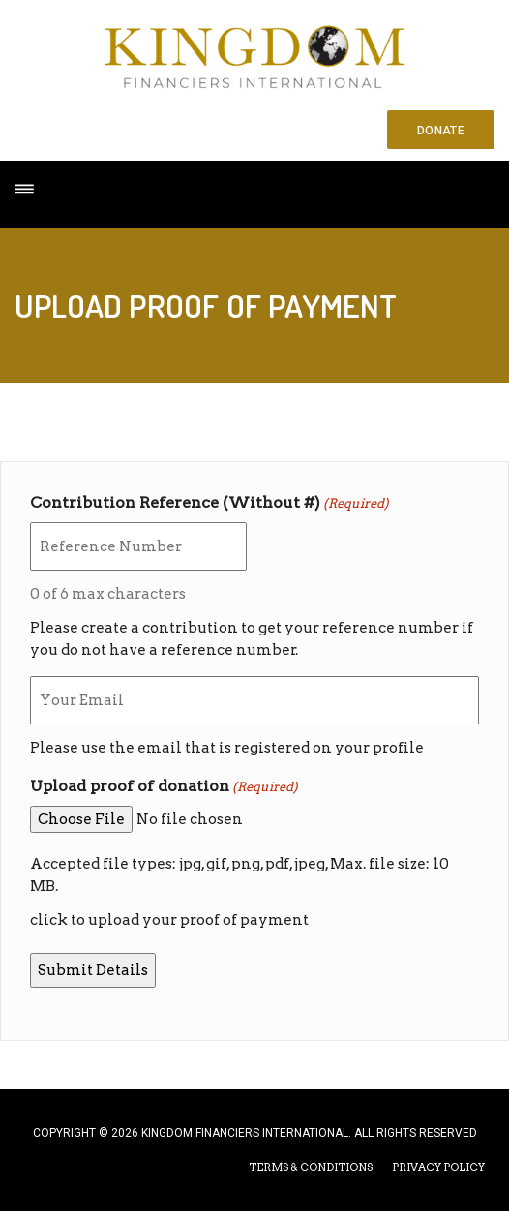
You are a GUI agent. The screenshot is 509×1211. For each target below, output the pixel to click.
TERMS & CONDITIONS (311, 1167)
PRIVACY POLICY (438, 1167)
